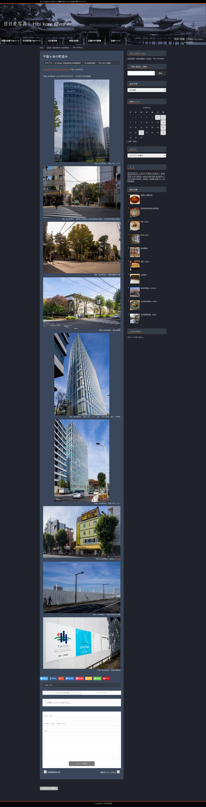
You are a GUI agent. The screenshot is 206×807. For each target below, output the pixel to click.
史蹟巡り (156, 173)
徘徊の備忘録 (56, 47)
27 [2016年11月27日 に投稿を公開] (163, 132)
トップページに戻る (48, 788)
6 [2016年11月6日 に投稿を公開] (163, 117)
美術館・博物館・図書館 (145, 179)
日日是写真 (108, 803)
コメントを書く (106, 63)
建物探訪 (132, 173)
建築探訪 (159, 176)
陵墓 (156, 179)
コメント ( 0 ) (101, 692)
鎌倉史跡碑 (147, 176)
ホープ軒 (117, 559)
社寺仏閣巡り (137, 176)
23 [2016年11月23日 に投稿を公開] (141, 132)
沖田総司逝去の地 (54, 772)
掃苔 (153, 176)
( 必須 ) (49, 716)
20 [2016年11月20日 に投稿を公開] (163, 127)
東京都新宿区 (65, 47)
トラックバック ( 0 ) (62, 692)
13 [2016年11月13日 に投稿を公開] (163, 122)
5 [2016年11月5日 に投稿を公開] (157, 117)
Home (41, 47)
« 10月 (129, 141)
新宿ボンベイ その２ (108, 772)
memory (49, 47)
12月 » (135, 141)
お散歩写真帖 (91, 63)
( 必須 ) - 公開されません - (56, 723)
